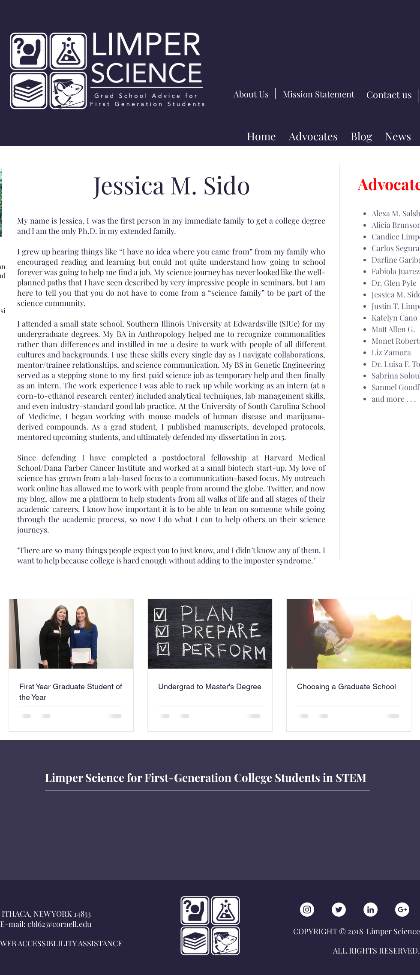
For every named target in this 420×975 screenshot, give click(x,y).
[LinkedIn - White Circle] (370, 909)
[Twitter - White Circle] (339, 909)
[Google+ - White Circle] (402, 909)
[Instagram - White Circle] (307, 909)
